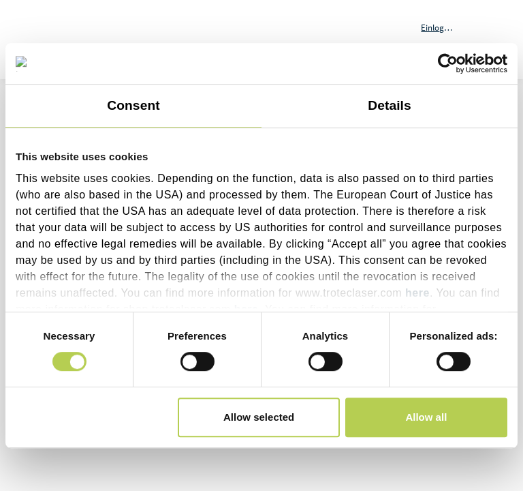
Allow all (426, 417)
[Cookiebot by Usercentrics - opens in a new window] (447, 63)
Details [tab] (389, 105)
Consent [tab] (133, 105)
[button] (446, 27)
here (417, 293)
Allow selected (258, 417)
